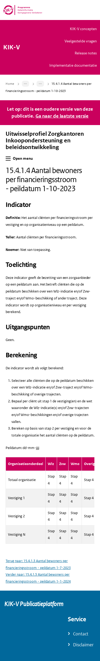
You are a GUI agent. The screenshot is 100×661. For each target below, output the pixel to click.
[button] (8, 159)
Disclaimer (83, 645)
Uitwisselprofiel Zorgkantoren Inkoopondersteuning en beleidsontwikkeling (45, 140)
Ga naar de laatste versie (62, 116)
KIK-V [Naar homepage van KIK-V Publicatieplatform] (11, 47)
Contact (80, 634)
